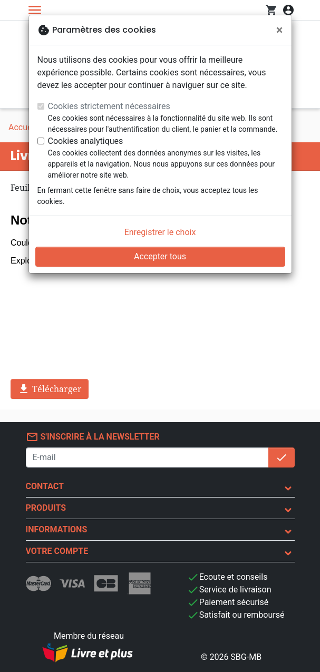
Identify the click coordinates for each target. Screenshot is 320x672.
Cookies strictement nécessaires (109, 106)
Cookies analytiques (85, 141)
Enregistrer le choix (160, 232)
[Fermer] (280, 30)
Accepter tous (160, 256)
